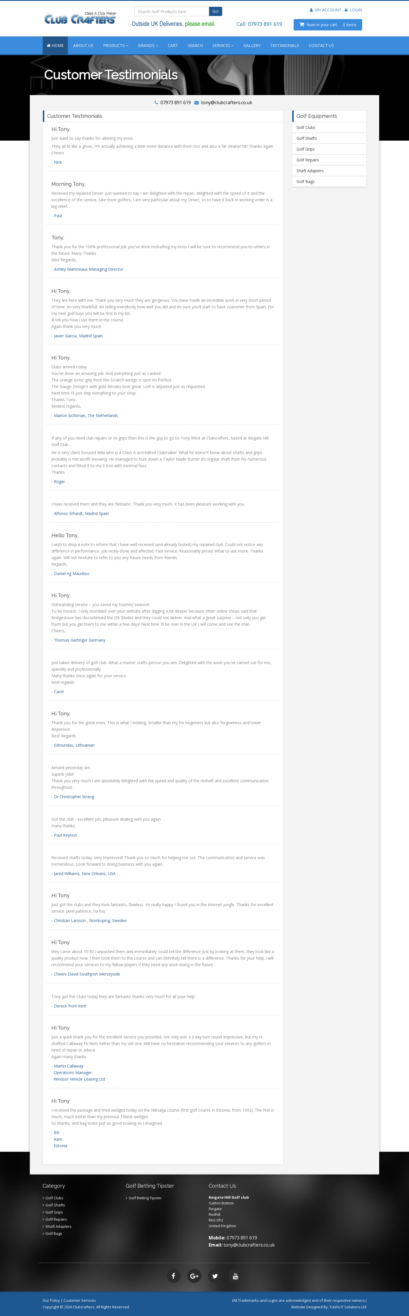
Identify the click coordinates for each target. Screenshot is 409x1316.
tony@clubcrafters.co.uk (226, 102)
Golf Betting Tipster (145, 1197)
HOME (55, 45)
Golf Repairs (308, 160)
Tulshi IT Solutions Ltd (347, 1306)
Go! (215, 11)
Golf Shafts (307, 138)
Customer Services (80, 1300)
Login (353, 10)
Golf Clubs (306, 127)
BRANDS (148, 45)
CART (173, 45)
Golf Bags (306, 181)
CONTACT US (321, 45)
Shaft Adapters (310, 170)
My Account (325, 10)
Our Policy (51, 1300)
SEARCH (195, 45)
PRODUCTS (115, 45)
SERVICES (223, 45)
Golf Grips (306, 149)
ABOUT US (83, 45)
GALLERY (251, 45)
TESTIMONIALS (284, 45)
